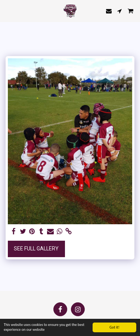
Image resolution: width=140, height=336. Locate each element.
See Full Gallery (36, 249)
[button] (8, 11)
